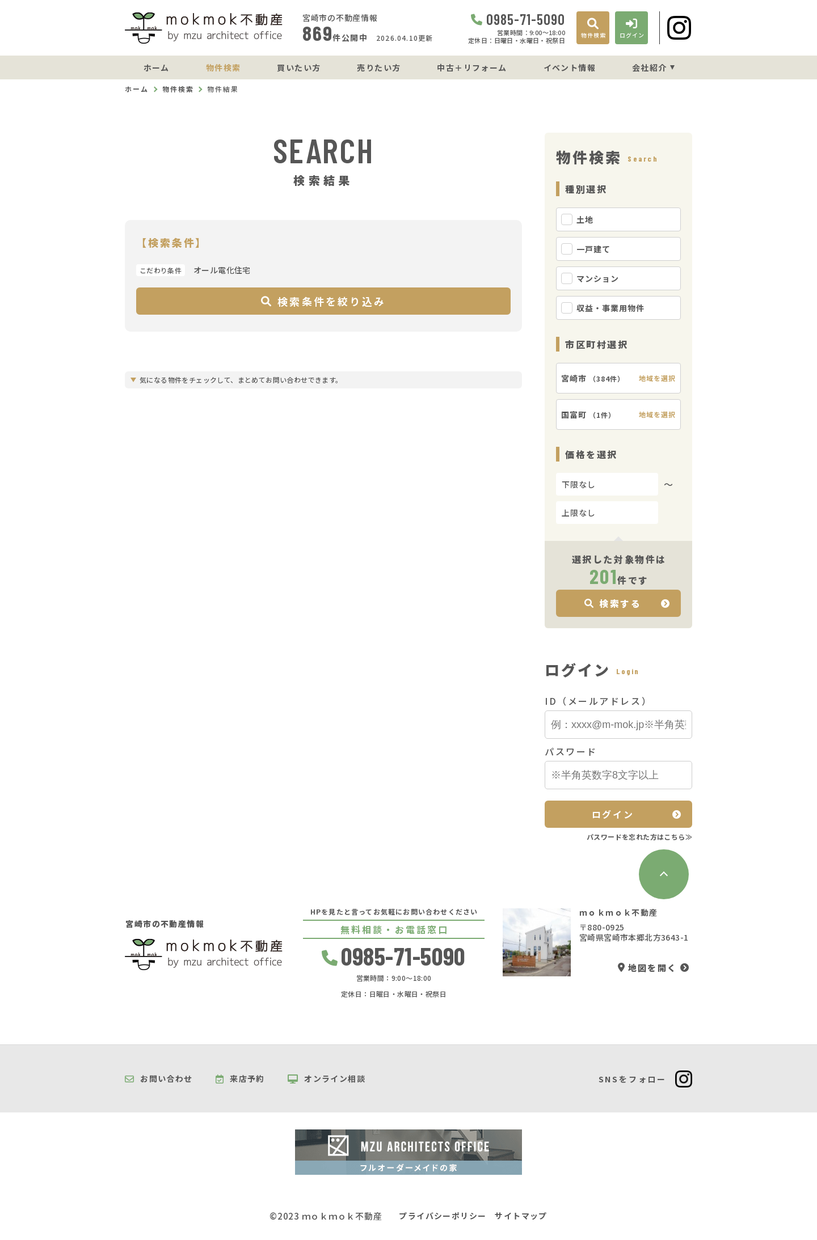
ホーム (157, 67)
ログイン (613, 814)
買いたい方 (299, 67)
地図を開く (647, 968)
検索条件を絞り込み (323, 301)
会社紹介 (649, 67)
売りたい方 (379, 67)
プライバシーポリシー (442, 1216)
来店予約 (240, 1079)
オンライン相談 (326, 1079)
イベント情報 (570, 67)
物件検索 (223, 67)
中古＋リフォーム (472, 67)
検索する (613, 603)
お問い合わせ (159, 1079)
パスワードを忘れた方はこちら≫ (639, 836)
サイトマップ (521, 1216)
